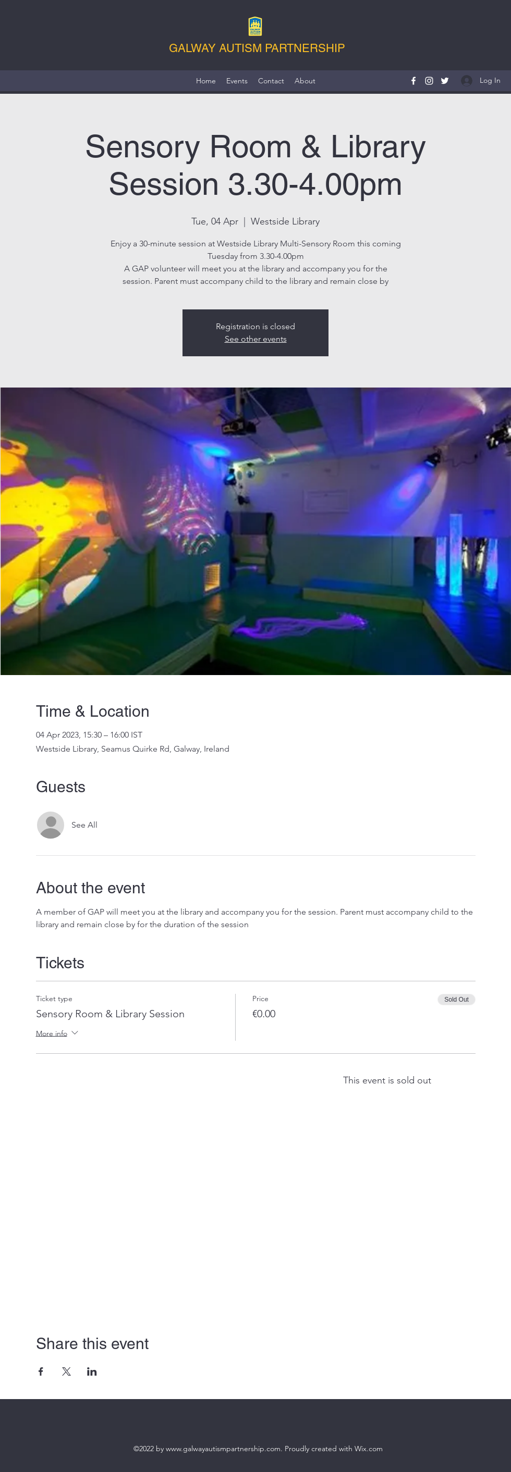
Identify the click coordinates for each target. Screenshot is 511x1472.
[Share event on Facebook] (41, 1371)
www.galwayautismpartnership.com (223, 1448)
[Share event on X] (66, 1371)
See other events (256, 339)
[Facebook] (413, 81)
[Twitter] (445, 81)
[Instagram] (429, 81)
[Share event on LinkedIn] (92, 1371)
